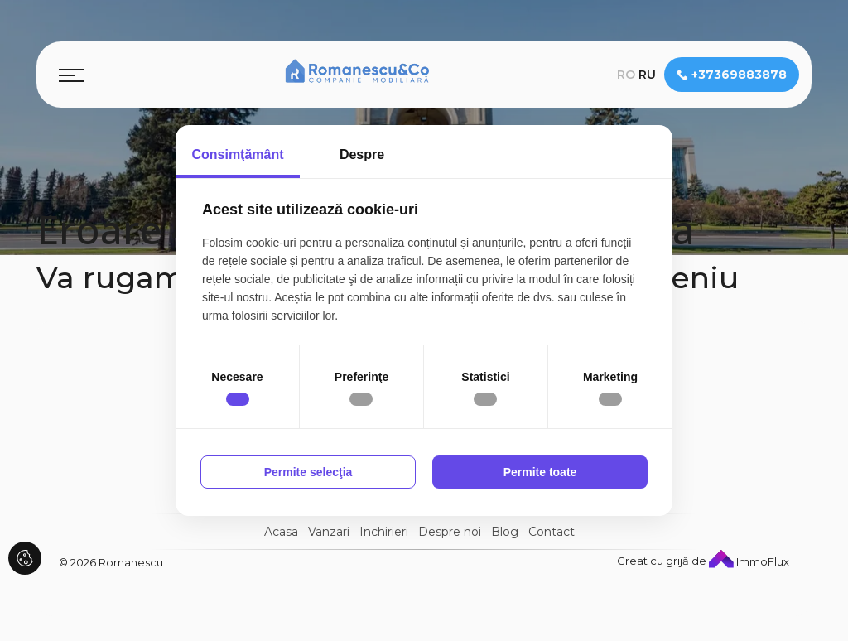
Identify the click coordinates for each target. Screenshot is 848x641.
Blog (504, 531)
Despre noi (449, 531)
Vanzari (328, 531)
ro (626, 74)
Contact (551, 531)
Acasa (281, 531)
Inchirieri (383, 531)
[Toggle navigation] (71, 74)
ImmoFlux (749, 561)
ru (647, 74)
